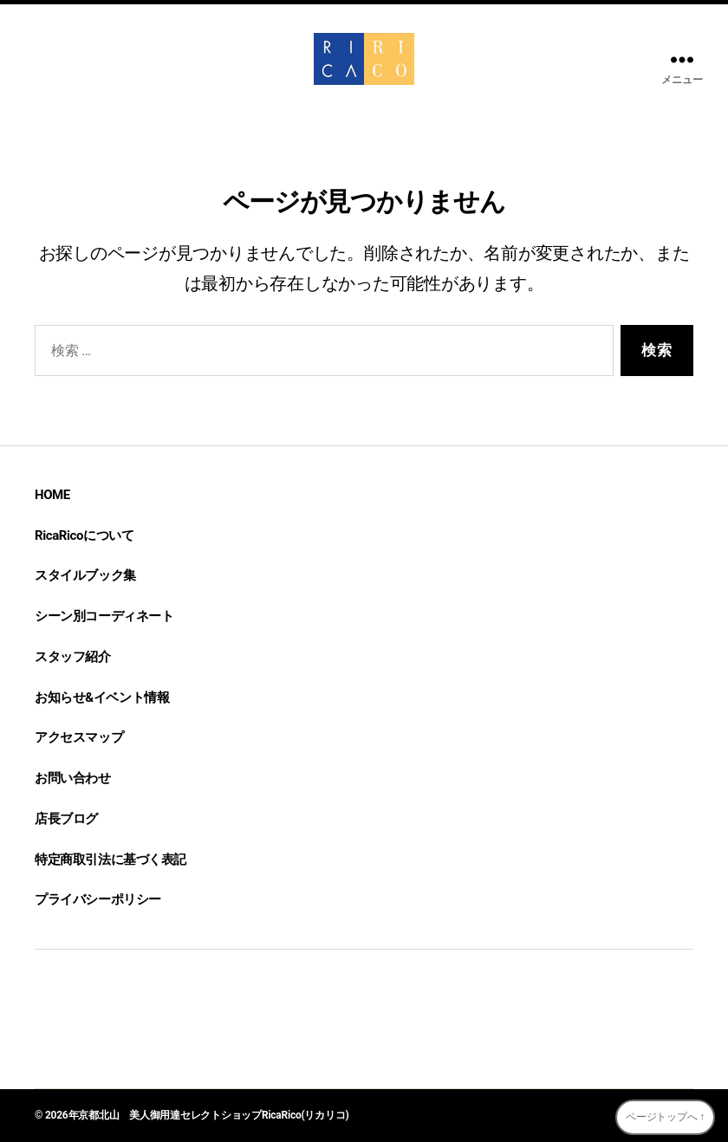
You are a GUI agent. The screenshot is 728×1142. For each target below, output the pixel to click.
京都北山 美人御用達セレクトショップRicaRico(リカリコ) (213, 1115)
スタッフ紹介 (73, 657)
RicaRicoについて (84, 535)
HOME (52, 495)
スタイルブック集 (85, 575)
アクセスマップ (79, 737)
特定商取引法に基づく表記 (110, 859)
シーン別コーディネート (104, 616)
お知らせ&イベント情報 (102, 697)
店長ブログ (66, 819)
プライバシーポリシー (98, 899)
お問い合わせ (73, 778)
